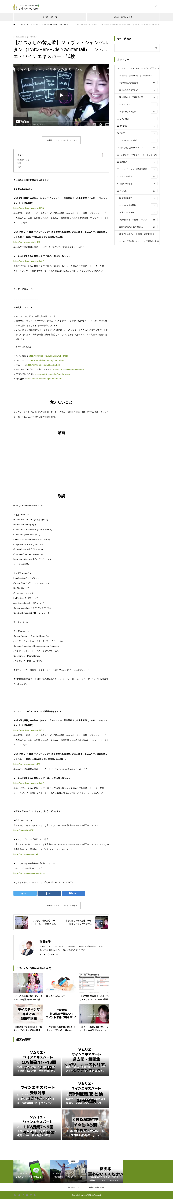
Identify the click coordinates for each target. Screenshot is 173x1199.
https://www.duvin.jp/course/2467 (28, 261)
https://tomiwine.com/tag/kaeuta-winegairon (48, 356)
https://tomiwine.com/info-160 (26, 242)
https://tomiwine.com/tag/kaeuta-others (44, 378)
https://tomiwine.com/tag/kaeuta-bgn (47, 360)
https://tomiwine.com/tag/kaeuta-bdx (43, 365)
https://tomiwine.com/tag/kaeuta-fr (68, 369)
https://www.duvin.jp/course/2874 (28, 208)
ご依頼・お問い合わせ (123, 17)
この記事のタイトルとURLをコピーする (61, 140)
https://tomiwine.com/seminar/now (29, 873)
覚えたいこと (23, 159)
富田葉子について (50, 17)
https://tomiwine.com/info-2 (25, 854)
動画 (19, 163)
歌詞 (19, 167)
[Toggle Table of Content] (103, 155)
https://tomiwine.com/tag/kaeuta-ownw (52, 374)
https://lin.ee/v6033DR (23, 830)
